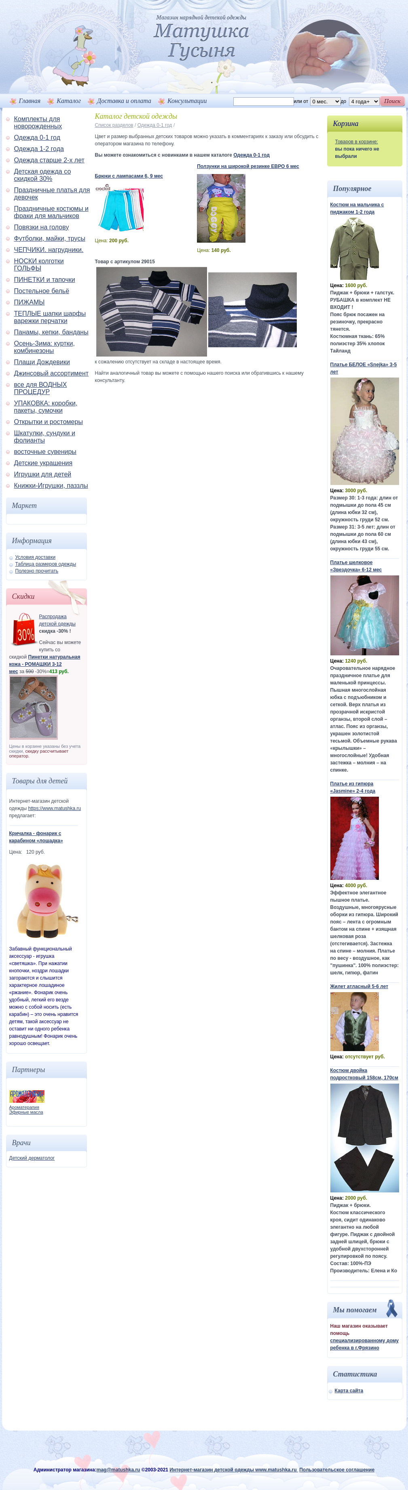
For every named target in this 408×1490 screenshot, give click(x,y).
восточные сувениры (45, 451)
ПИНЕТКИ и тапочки (44, 279)
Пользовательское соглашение (336, 1470)
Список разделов (114, 125)
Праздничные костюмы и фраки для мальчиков (51, 212)
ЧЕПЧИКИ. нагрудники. (49, 249)
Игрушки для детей (43, 474)
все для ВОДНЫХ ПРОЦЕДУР (40, 388)
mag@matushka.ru (118, 1470)
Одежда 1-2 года (39, 148)
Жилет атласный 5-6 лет (359, 986)
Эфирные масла (26, 1112)
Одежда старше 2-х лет (49, 160)
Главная (30, 100)
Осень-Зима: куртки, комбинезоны (44, 347)
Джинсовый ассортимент (51, 373)
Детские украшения (43, 463)
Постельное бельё (42, 291)
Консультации (187, 100)
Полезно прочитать (37, 571)
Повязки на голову (41, 227)
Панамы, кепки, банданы (51, 332)
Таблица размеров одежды (45, 564)
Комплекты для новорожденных (38, 122)
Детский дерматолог (32, 1158)
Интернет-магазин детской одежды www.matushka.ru (233, 1470)
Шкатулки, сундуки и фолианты (44, 437)
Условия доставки (35, 557)
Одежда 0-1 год (37, 137)
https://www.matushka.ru (54, 808)
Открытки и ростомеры (48, 421)
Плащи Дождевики (42, 362)
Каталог (69, 100)
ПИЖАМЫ (29, 302)
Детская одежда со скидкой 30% (42, 175)
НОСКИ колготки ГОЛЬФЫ (39, 265)
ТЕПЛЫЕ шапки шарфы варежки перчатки (50, 317)
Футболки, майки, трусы (49, 238)
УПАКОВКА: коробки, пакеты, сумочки (46, 407)
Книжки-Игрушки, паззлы (51, 485)
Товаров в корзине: (356, 142)
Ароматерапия (24, 1107)
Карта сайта (349, 1390)
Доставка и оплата (124, 100)
